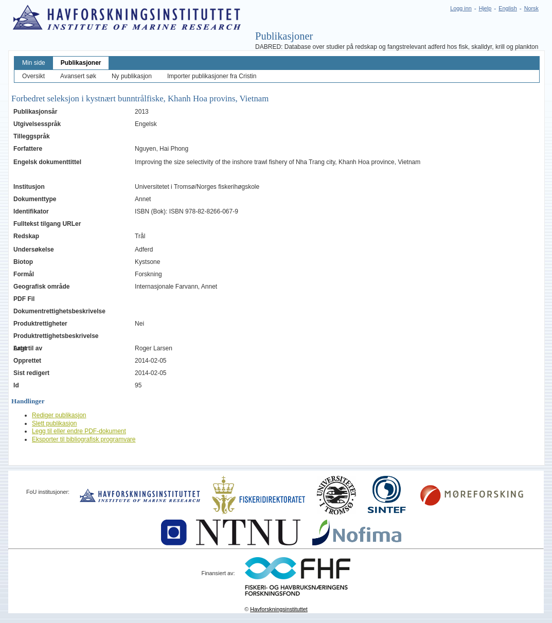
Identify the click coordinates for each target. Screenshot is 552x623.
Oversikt (33, 76)
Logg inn (460, 8)
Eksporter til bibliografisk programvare (83, 439)
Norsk (531, 8)
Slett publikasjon (54, 423)
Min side (33, 62)
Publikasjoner (81, 62)
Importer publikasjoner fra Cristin (211, 76)
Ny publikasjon (132, 76)
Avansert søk (78, 76)
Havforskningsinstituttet (279, 609)
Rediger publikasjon (59, 415)
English (507, 8)
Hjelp (485, 8)
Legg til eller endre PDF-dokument (79, 431)
